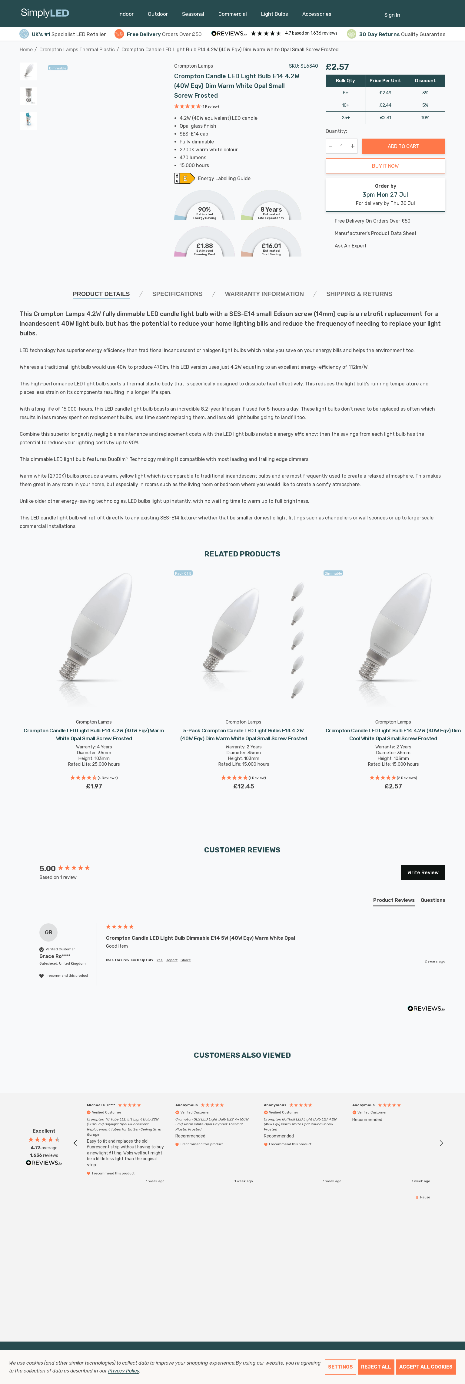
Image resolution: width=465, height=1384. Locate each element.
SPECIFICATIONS (177, 294)
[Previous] (431, 46)
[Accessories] (316, 15)
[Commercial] (232, 15)
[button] (196, 107)
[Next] (441, 46)
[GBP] (440, 14)
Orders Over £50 (158, 34)
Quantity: (336, 131)
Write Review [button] (423, 872)
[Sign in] (392, 12)
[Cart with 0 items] (426, 12)
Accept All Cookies (426, 1367)
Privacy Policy (123, 1371)
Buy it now (385, 166)
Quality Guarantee (396, 34)
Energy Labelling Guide (224, 179)
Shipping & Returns (359, 294)
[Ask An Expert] (385, 246)
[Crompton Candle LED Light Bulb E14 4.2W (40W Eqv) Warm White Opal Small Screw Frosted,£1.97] (94, 640)
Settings (340, 1367)
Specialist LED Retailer (62, 34)
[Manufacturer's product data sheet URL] (385, 233)
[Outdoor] (158, 15)
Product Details (101, 294)
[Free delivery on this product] (385, 221)
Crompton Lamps (193, 66)
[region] (258, 1143)
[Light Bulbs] (274, 15)
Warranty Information (264, 294)
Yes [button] (160, 960)
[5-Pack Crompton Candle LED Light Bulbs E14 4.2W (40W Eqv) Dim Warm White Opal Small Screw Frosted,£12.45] (243, 640)
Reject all (376, 1367)
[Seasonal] (193, 15)
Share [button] (186, 960)
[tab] (394, 901)
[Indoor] (126, 15)
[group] (71, 868)
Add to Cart (403, 146)
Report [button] (172, 960)
